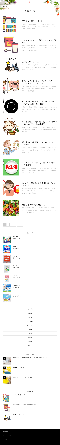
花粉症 (30, 345)
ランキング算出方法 (7, 435)
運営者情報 (5, 431)
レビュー (30, 329)
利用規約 (5, 439)
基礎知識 (30, 337)
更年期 (30, 341)
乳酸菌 (30, 333)
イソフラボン (30, 321)
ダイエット (30, 325)
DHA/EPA (30, 313)
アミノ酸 (30, 317)
